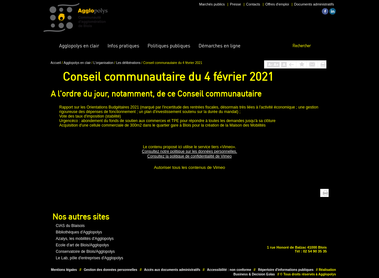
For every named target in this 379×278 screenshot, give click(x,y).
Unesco (167, 241)
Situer (187, 241)
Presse (235, 4)
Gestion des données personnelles (111, 270)
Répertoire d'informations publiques (285, 270)
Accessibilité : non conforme (229, 270)
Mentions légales (64, 270)
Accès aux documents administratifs (172, 270)
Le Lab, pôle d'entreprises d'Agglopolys (89, 258)
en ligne (220, 46)
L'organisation (103, 63)
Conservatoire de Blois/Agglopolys (85, 251)
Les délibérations (128, 63)
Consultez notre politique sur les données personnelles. (189, 151)
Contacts (253, 4)
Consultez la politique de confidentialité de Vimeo (189, 156)
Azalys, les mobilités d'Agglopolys (85, 238)
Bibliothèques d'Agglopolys (79, 232)
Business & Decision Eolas (254, 274)
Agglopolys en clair (78, 63)
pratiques (123, 46)
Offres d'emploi (277, 4)
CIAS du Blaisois (70, 225)
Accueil (50, 45)
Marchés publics (212, 4)
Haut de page (315, 192)
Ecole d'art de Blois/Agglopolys (82, 245)
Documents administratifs (314, 4)
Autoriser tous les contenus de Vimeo (189, 167)
